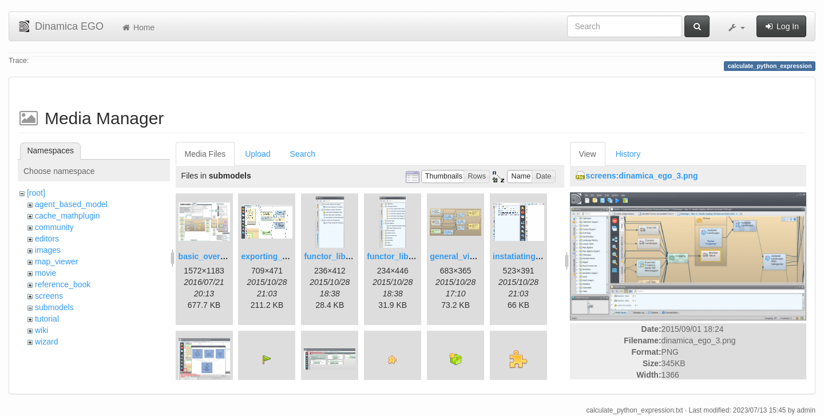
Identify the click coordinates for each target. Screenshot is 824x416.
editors (47, 238)
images (48, 250)
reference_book (62, 284)
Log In (781, 26)
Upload (257, 154)
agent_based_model (71, 204)
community (54, 227)
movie (45, 273)
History (628, 154)
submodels (54, 307)
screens (49, 295)
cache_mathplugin (67, 215)
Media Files (205, 154)
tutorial (47, 318)
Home (137, 27)
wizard (46, 341)
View (587, 154)
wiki (41, 330)
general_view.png (463, 256)
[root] (36, 192)
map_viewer (56, 261)
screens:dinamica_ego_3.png (642, 175)
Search (302, 154)
